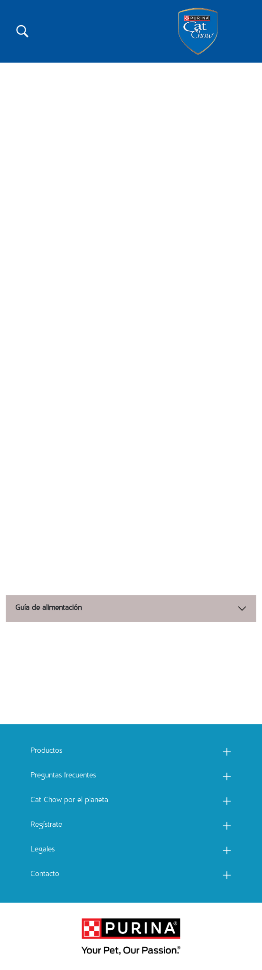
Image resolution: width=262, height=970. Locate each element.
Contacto (44, 874)
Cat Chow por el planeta (69, 800)
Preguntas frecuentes (63, 776)
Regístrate (46, 825)
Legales (42, 850)
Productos (46, 751)
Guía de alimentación (48, 608)
